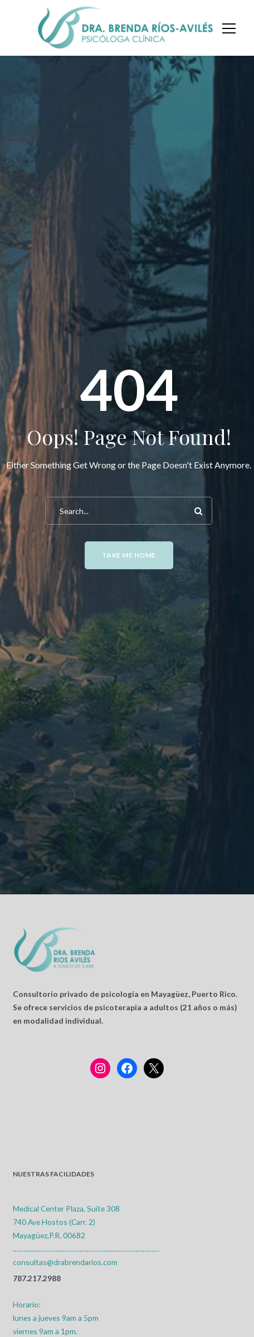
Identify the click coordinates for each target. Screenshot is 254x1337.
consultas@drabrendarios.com (65, 1262)
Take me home (129, 555)
